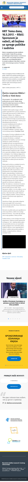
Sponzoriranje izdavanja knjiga (14, 339)
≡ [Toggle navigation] (2, 7)
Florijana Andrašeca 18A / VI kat (14, 468)
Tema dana (20, 256)
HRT (3, 256)
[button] (7, 365)
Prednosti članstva (14, 330)
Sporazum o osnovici (10, 256)
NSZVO (19, 470)
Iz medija (4, 69)
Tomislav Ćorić (6, 258)
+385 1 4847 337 (15, 469)
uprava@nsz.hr (6, 470)
